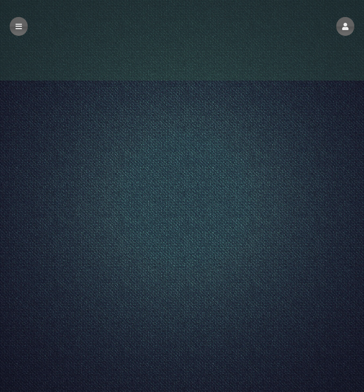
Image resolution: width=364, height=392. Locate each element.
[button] (345, 26)
